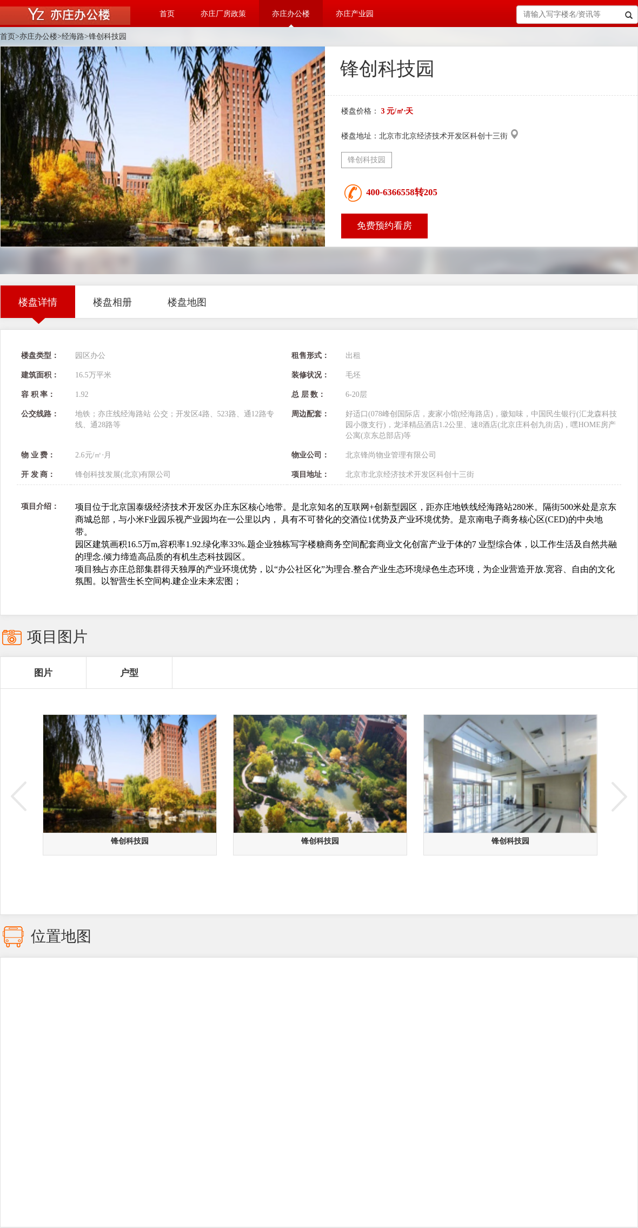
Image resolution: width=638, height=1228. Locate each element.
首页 (167, 14)
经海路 (73, 36)
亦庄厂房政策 (223, 14)
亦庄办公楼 (291, 14)
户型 (129, 673)
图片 (43, 673)
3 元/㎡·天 (397, 111)
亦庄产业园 (355, 14)
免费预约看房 (384, 226)
